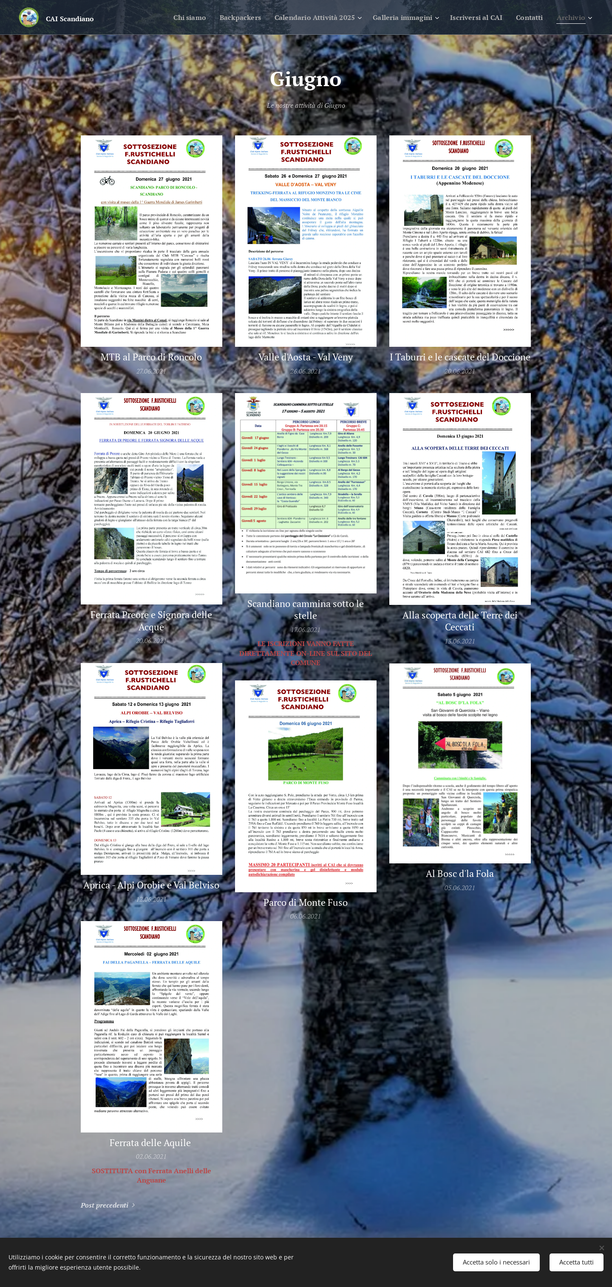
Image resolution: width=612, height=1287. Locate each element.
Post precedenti (104, 1205)
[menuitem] (168, 17)
